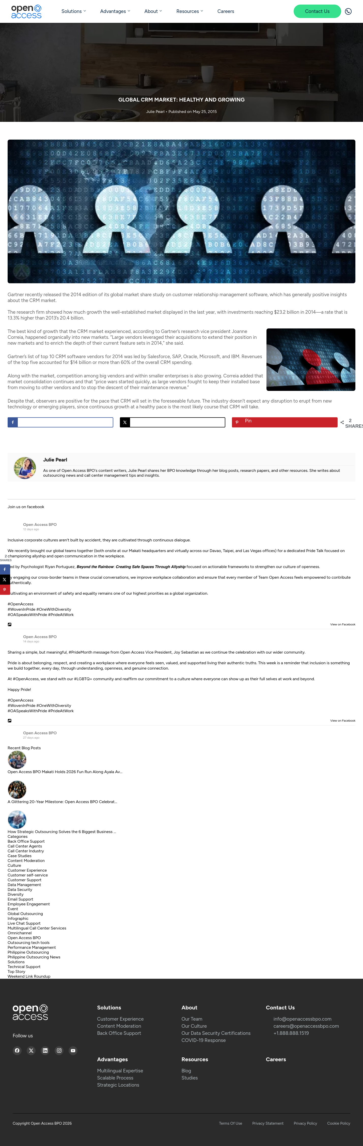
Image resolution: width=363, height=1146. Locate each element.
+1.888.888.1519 (291, 1033)
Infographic (18, 918)
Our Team (192, 1019)
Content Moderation (26, 860)
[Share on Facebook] (60, 422)
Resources (187, 11)
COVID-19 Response (204, 1040)
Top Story (16, 971)
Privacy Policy (305, 1123)
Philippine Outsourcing (28, 952)
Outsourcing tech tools (29, 942)
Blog (186, 1071)
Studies (190, 1078)
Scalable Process (115, 1078)
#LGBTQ (82, 678)
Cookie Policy (338, 1123)
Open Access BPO (40, 524)
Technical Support (24, 966)
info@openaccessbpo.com (303, 1019)
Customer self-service (28, 875)
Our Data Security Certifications (216, 1033)
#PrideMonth (80, 652)
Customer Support (24, 879)
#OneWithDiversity (53, 609)
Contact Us (317, 11)
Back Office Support (26, 841)
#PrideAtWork (61, 614)
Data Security (20, 889)
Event (13, 908)
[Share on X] (173, 422)
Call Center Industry (26, 851)
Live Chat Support (24, 923)
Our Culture (194, 1026)
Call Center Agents (25, 846)
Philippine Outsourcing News (34, 957)
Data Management (24, 884)
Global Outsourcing (25, 913)
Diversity (16, 894)
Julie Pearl (156, 111)
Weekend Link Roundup (29, 976)
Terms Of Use (230, 1123)
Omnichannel (20, 933)
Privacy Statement (267, 1123)
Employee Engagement (29, 904)
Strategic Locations (118, 1085)
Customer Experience (27, 870)
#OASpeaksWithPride (27, 614)
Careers (225, 11)
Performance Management (32, 947)
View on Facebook (341, 624)
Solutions (71, 11)
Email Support (20, 899)
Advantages (113, 11)
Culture (14, 865)
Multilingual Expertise (120, 1071)
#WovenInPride (21, 609)
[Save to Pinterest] (285, 422)
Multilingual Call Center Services (37, 928)
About (151, 11)
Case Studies (19, 855)
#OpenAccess (20, 604)
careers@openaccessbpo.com (306, 1026)
